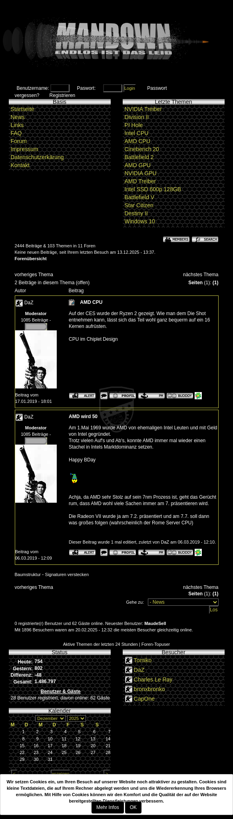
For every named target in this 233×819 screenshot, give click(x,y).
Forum (19, 141)
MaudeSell (155, 623)
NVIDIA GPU (141, 173)
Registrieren (63, 95)
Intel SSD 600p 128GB (153, 189)
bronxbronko (149, 689)
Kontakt (20, 165)
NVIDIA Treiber (143, 109)
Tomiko (142, 660)
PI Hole (134, 125)
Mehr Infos (107, 807)
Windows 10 (140, 221)
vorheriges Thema (34, 274)
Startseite (22, 109)
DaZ (29, 302)
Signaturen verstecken (67, 574)
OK (133, 807)
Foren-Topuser (155, 644)
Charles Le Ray (153, 679)
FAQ (16, 133)
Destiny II (136, 213)
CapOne (144, 699)
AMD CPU (138, 141)
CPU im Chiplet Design (93, 339)
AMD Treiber (140, 181)
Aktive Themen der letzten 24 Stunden (100, 644)
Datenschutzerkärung (37, 157)
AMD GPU (138, 165)
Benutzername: (33, 88)
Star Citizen (139, 205)
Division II (137, 117)
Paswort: (86, 88)
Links (17, 125)
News (18, 117)
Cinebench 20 (142, 149)
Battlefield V (140, 197)
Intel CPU (137, 133)
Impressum (24, 149)
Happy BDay (82, 460)
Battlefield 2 (139, 157)
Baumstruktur (28, 574)
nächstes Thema (201, 274)
